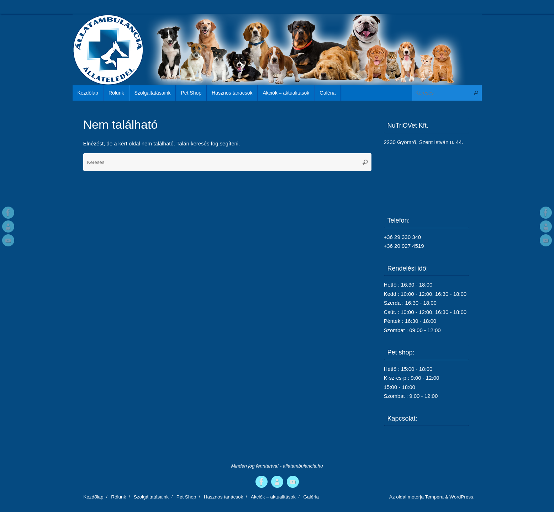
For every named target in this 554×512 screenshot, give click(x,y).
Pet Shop (186, 497)
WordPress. (461, 497)
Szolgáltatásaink (151, 497)
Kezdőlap (93, 497)
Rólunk (118, 497)
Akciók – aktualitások (273, 497)
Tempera (434, 497)
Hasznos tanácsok (223, 497)
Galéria (311, 497)
